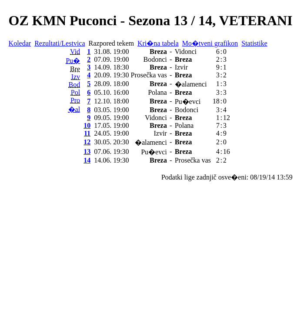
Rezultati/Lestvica (59, 43)
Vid (75, 51)
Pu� (73, 60)
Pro (75, 100)
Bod (74, 84)
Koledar (20, 43)
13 (87, 151)
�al (74, 109)
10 (87, 125)
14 (87, 160)
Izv (75, 76)
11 (87, 133)
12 (87, 142)
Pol (75, 92)
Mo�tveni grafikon (210, 43)
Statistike (254, 43)
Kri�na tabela (158, 43)
